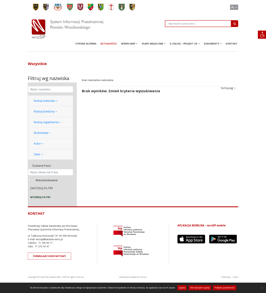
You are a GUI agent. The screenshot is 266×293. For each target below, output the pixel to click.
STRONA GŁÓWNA (85, 43)
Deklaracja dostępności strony (133, 277)
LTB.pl (235, 277)
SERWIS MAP (128, 43)
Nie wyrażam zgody (199, 287)
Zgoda (182, 287)
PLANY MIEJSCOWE (152, 43)
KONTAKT (232, 43)
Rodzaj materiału (46, 101)
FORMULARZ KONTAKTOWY (49, 256)
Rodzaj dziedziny (45, 111)
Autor (38, 143)
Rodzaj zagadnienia (47, 122)
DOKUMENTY (211, 43)
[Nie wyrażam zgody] (261, 288)
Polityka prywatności (225, 287)
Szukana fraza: (41, 165)
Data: (38, 154)
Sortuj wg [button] (228, 88)
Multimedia (42, 133)
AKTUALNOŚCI (108, 43)
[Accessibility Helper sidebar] (262, 35)
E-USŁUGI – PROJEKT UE (183, 43)
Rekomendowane (47, 180)
